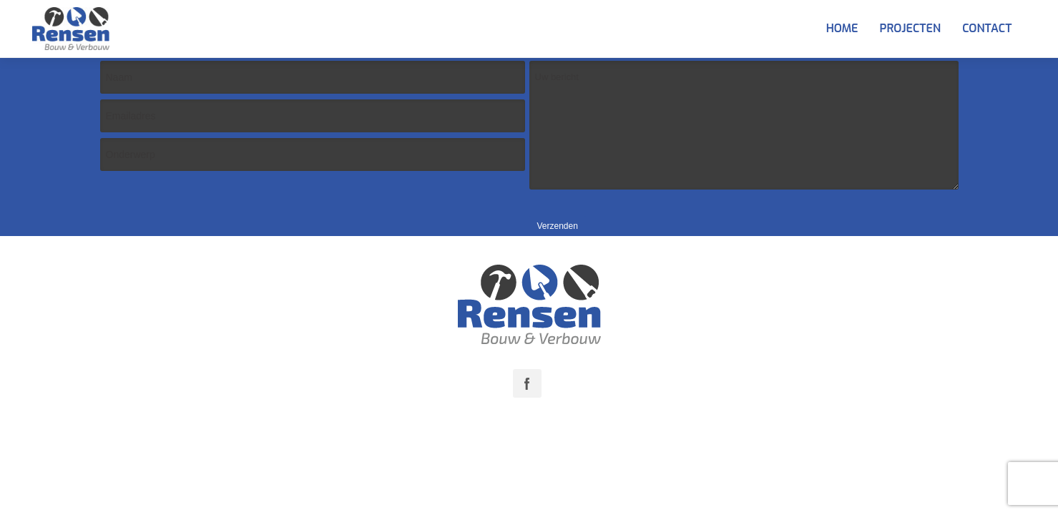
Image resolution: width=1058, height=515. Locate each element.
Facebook (527, 383)
